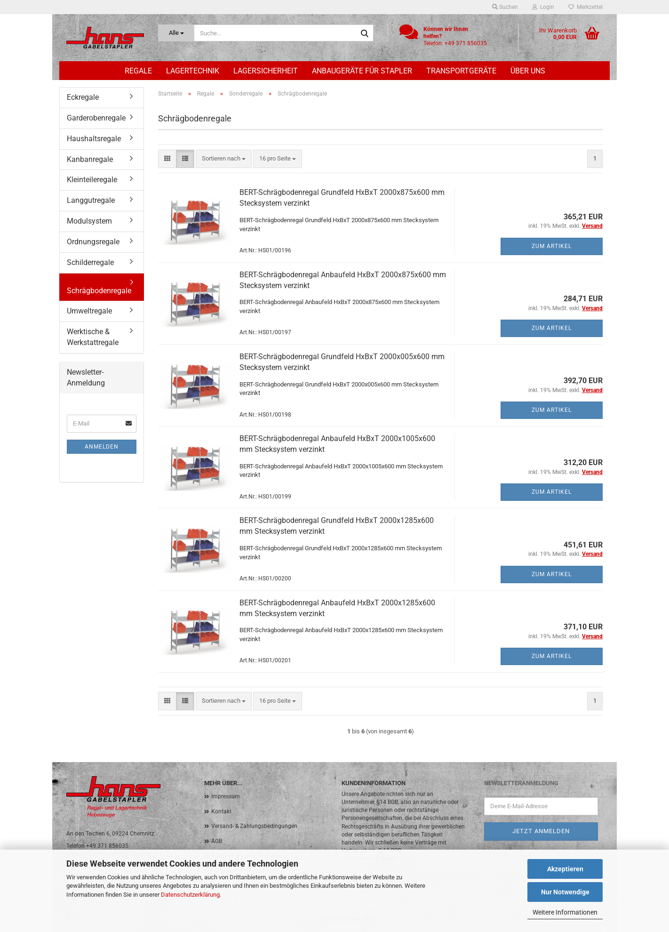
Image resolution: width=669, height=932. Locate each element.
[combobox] (224, 159)
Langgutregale (91, 200)
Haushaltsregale (94, 138)
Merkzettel (585, 7)
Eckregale (83, 97)
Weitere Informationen (565, 912)
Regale (138, 70)
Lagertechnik (192, 70)
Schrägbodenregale (99, 290)
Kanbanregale (90, 159)
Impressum (225, 796)
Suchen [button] (505, 7)
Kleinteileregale (92, 179)
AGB (216, 841)
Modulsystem (89, 221)
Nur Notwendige (565, 892)
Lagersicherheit (265, 70)
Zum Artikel (552, 246)
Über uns (527, 70)
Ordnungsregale (93, 241)
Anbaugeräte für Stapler (362, 70)
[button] (167, 159)
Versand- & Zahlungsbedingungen (254, 826)
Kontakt (221, 811)
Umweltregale (89, 310)
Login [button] (543, 7)
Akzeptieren (565, 869)
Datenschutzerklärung (190, 894)
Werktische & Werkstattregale (93, 337)
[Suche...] (176, 32)
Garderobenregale (96, 117)
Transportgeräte (461, 70)
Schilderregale (90, 262)
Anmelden (102, 446)
